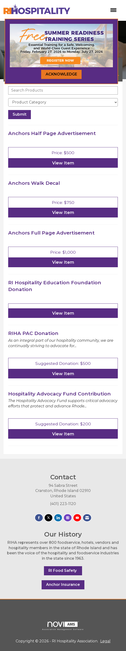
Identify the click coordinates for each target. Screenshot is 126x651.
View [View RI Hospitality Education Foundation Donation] (63, 313)
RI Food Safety (63, 570)
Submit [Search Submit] (19, 114)
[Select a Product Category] (63, 102)
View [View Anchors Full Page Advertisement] (63, 262)
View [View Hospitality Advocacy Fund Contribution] (63, 433)
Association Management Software (63, 626)
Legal (105, 641)
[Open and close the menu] (95, 10)
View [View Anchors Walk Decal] (63, 212)
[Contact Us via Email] (87, 518)
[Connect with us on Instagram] (67, 518)
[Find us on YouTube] (77, 518)
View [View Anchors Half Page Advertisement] (63, 162)
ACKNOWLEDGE (61, 74)
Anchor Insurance (63, 584)
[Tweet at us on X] (48, 518)
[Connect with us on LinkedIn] (58, 518)
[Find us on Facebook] (39, 518)
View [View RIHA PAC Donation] (63, 373)
